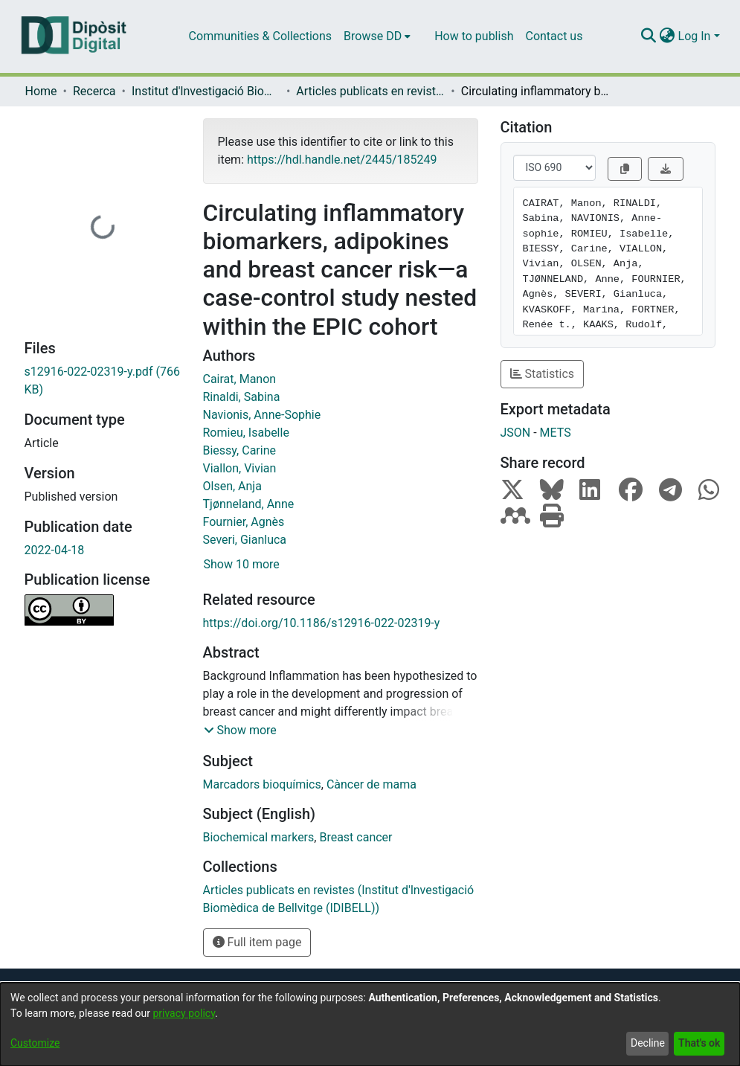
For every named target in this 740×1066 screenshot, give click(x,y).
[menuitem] (377, 36)
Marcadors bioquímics (262, 784)
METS (555, 433)
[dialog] (370, 1024)
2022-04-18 (55, 550)
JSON (516, 433)
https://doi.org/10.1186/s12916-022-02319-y (321, 623)
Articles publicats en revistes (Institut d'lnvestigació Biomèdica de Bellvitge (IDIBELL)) (370, 91)
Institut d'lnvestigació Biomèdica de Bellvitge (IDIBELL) (206, 91)
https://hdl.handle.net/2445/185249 (342, 159)
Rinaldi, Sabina (241, 397)
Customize (34, 1043)
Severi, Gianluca (245, 540)
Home (41, 91)
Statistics (542, 374)
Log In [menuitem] (694, 36)
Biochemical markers (259, 837)
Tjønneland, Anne (249, 504)
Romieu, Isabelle (246, 433)
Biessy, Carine (239, 450)
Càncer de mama (371, 784)
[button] (240, 730)
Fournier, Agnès (244, 522)
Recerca (94, 91)
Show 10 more (242, 564)
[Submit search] (649, 36)
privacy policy (183, 1013)
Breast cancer (355, 837)
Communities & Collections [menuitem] (260, 36)
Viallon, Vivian (240, 468)
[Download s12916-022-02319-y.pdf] (103, 381)
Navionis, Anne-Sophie (262, 415)
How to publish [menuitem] (473, 36)
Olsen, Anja (232, 486)
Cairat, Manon (240, 379)
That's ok (699, 1043)
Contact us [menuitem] (553, 36)
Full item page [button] (257, 942)
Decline (648, 1043)
